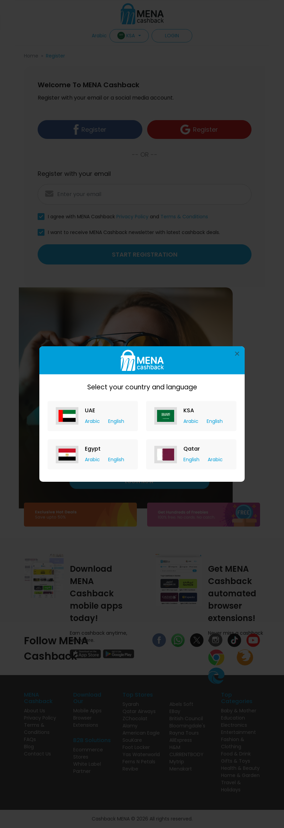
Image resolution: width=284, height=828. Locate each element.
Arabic (93, 421)
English (116, 421)
